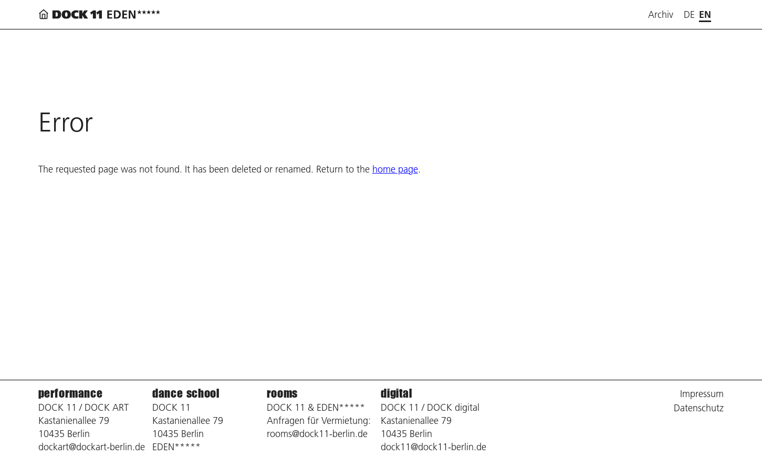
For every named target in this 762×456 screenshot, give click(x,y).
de (689, 14)
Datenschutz (699, 408)
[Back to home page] (101, 14)
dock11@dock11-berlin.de (433, 447)
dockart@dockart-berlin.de (91, 447)
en (705, 14)
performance (70, 393)
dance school (185, 393)
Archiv (660, 14)
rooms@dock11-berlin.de (317, 434)
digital (396, 393)
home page (395, 169)
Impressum (702, 394)
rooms (282, 393)
